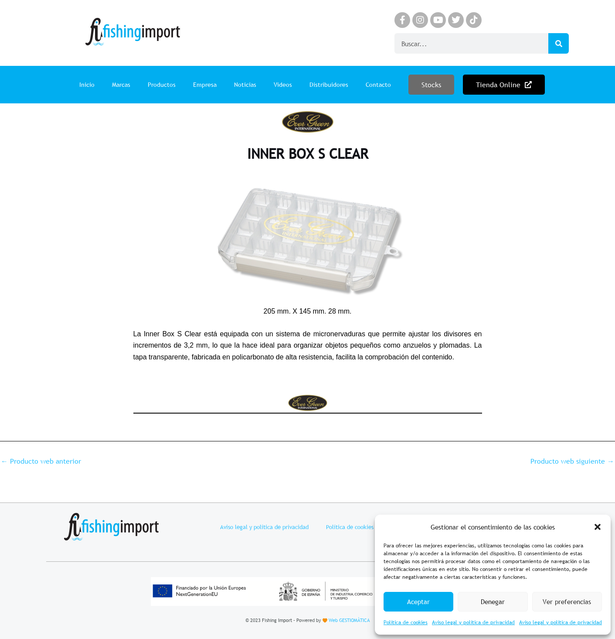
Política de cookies (406, 622)
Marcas (121, 85)
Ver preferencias (567, 601)
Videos (283, 85)
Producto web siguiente (572, 461)
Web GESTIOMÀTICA (349, 620)
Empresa (205, 85)
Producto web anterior (41, 461)
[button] (597, 527)
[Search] (558, 43)
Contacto (378, 85)
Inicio (87, 85)
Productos (162, 85)
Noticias (245, 85)
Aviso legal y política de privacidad (473, 622)
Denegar (493, 601)
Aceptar (418, 601)
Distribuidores (328, 85)
